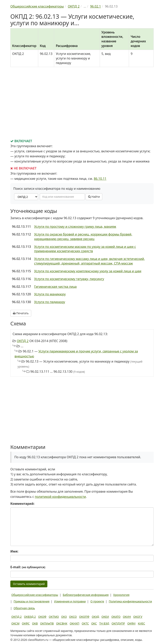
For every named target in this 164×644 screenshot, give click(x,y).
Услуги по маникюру (49, 294)
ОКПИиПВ (47, 623)
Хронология (121, 595)
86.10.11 (100, 178)
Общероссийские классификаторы (34, 595)
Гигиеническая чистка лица (55, 286)
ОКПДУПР (118, 623)
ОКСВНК (61, 623)
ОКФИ (131, 623)
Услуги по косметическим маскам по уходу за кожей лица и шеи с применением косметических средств (85, 248)
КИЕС (141, 623)
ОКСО (73, 617)
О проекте (97, 601)
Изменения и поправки (70, 601)
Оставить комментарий (29, 584)
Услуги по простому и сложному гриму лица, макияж (75, 226)
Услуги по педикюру (49, 302)
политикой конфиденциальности (60, 496)
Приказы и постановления (31, 601)
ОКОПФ (84, 617)
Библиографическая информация (85, 595)
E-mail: (27, 567)
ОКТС (85, 623)
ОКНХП (74, 623)
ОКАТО (116, 617)
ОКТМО (54, 617)
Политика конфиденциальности (130, 601)
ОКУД (95, 617)
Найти (94, 196)
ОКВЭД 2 (30, 617)
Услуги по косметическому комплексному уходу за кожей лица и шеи (87, 271)
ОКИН (127, 617)
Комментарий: (22, 503)
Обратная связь (24, 608)
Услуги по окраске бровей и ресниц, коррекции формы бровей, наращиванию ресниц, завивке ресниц (83, 236)
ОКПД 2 (22, 341)
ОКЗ (64, 617)
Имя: (14, 551)
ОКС (94, 623)
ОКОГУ (138, 617)
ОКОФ (42, 617)
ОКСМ (15, 623)
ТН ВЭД (104, 623)
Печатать (21, 313)
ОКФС (26, 623)
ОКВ (35, 623)
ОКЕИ (105, 617)
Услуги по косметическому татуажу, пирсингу (69, 279)
